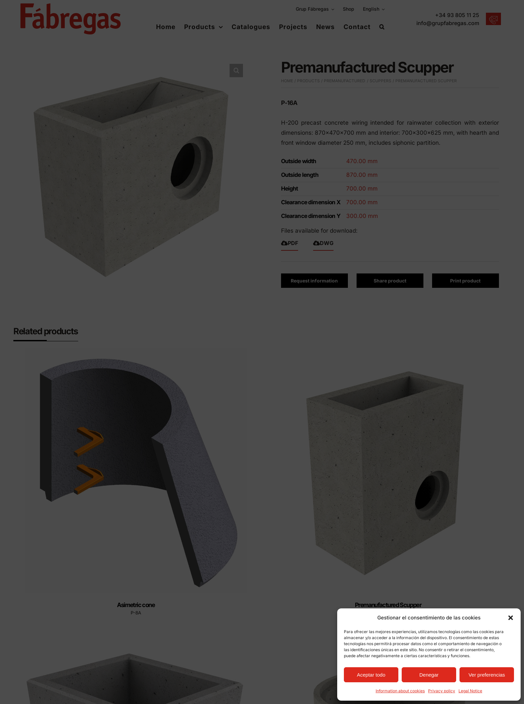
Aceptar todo (371, 675)
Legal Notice (470, 690)
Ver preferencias (487, 675)
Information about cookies (400, 690)
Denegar (429, 675)
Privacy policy (441, 690)
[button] (510, 617)
